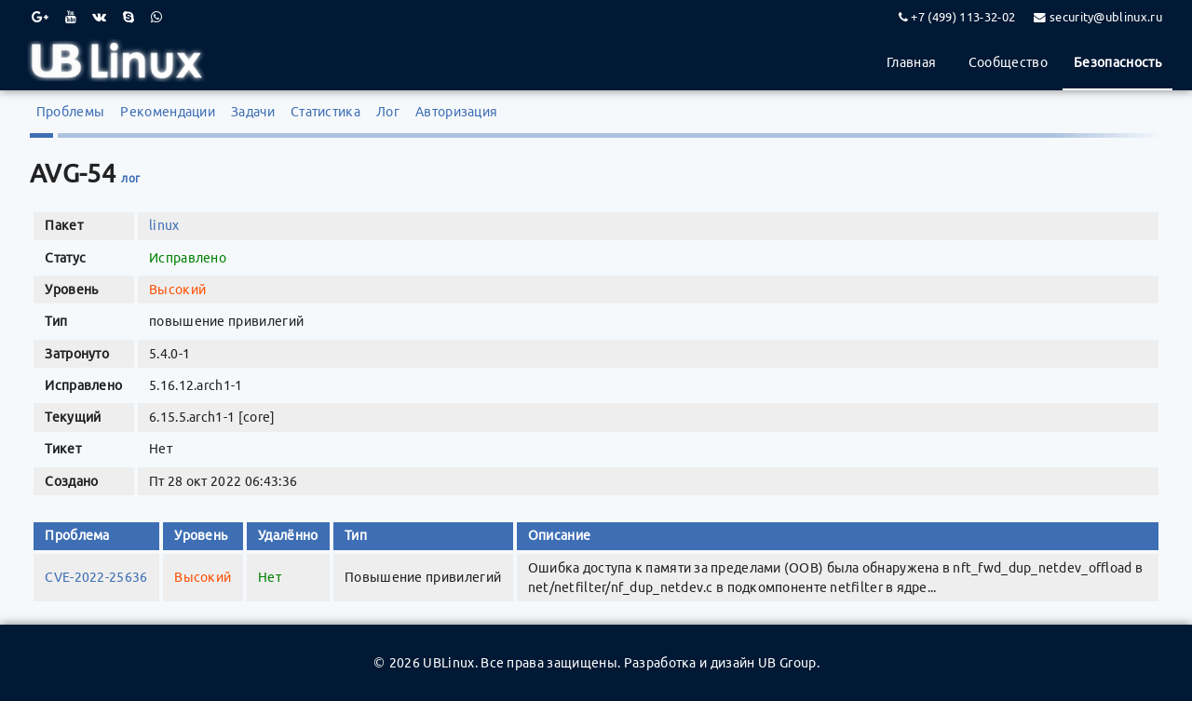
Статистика (325, 111)
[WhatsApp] (156, 16)
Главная (911, 62)
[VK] (99, 16)
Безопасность (1117, 62)
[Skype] (128, 16)
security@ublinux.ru (1106, 16)
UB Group (787, 662)
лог (130, 178)
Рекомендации (167, 111)
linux (164, 225)
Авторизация (456, 111)
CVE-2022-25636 (96, 577)
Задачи (253, 111)
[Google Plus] (40, 16)
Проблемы (70, 111)
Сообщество (1008, 62)
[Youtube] (70, 16)
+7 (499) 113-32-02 (963, 16)
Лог (388, 111)
